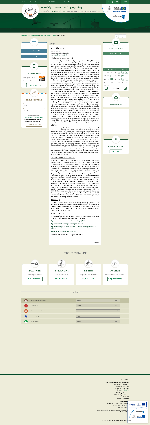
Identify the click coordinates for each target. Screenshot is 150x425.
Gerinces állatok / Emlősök (59, 55)
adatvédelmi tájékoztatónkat (34, 148)
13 (123, 76)
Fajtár (54, 35)
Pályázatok (71, 2)
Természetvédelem (58, 11)
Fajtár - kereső (29, 62)
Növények (28, 73)
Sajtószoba (33, 2)
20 (123, 79)
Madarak (29, 86)
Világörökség (95, 11)
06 (123, 72)
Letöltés (33, 116)
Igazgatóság (46, 11)
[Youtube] (112, 2)
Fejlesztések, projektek (36, 316)
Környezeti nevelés (81, 11)
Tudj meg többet (34, 279)
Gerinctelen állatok (31, 75)
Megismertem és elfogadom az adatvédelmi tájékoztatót (34, 151)
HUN (123, 1)
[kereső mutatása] (117, 2)
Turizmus (70, 11)
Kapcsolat (42, 2)
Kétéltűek (29, 82)
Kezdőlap (24, 2)
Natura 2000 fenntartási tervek (34, 57)
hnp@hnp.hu (125, 390)
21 (126, 79)
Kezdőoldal (24, 35)
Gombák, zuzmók (30, 70)
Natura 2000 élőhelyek (32, 59)
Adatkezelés (61, 2)
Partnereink (81, 2)
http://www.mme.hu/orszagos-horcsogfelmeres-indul (67, 224)
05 (119, 72)
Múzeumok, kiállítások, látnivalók (38, 300)
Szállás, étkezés (34, 305)
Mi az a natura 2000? (31, 55)
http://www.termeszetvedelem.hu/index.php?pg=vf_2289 (68, 221)
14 (126, 76)
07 (126, 72)
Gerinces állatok (30, 77)
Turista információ (35, 321)
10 (111, 76)
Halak (28, 80)
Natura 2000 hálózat (45, 35)
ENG (126, 1)
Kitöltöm (115, 151)
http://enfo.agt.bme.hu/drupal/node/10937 (64, 231)
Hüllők (28, 84)
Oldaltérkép (51, 2)
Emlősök (28, 89)
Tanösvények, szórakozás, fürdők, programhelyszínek (42, 310)
